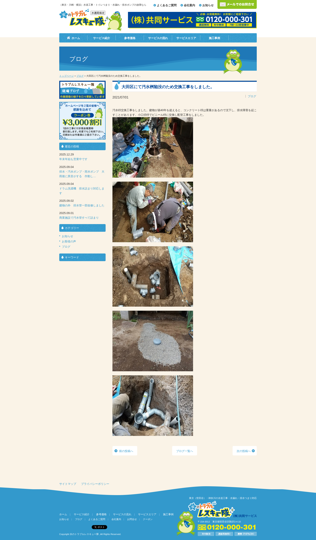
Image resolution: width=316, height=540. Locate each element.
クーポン (148, 519)
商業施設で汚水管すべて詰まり (79, 217)
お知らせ (208, 5)
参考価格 (129, 38)
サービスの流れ (158, 38)
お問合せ (132, 519)
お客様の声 (69, 241)
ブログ (80, 76)
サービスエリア (186, 38)
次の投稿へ (244, 451)
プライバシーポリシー (95, 483)
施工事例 (214, 38)
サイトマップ (67, 483)
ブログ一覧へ (184, 451)
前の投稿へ (126, 451)
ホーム (76, 38)
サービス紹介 (101, 38)
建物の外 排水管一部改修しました (81, 205)
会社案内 (189, 5)
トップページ (66, 76)
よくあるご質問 (167, 5)
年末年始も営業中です (73, 159)
